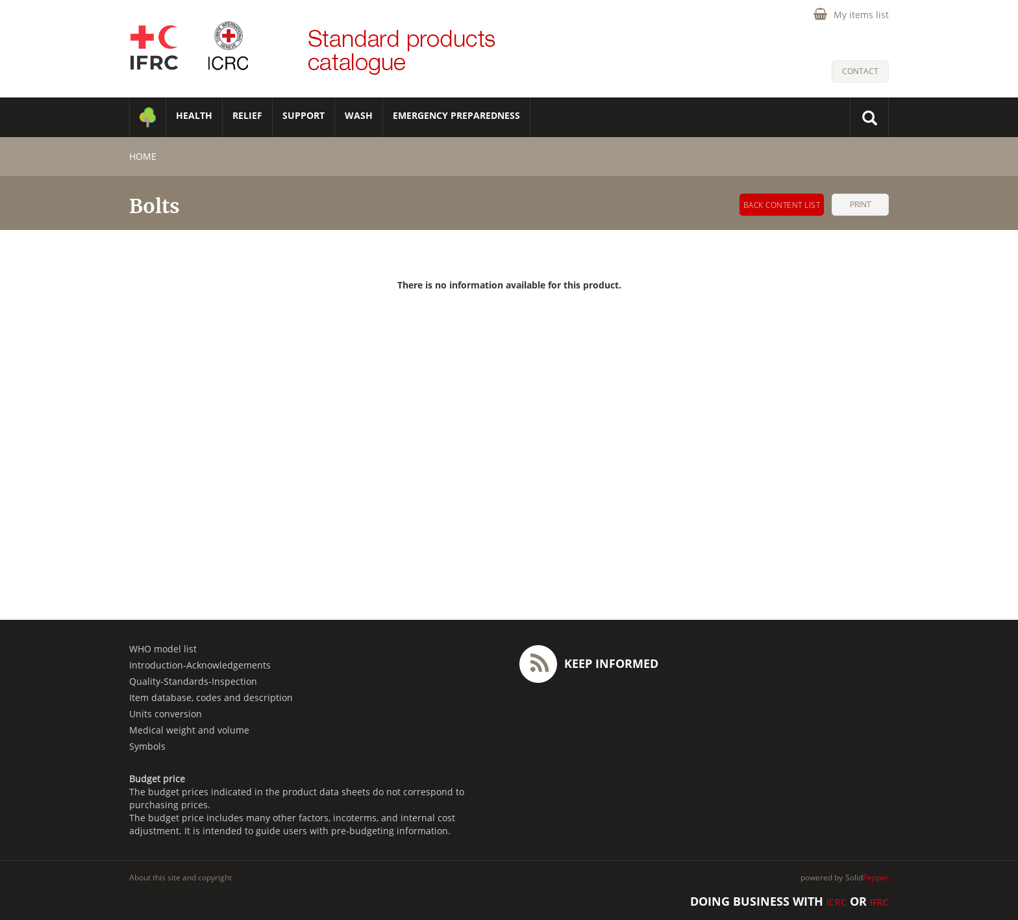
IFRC (879, 902)
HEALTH (194, 115)
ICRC (836, 902)
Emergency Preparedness (456, 115)
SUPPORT (303, 115)
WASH (359, 115)
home (142, 156)
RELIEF (247, 115)
